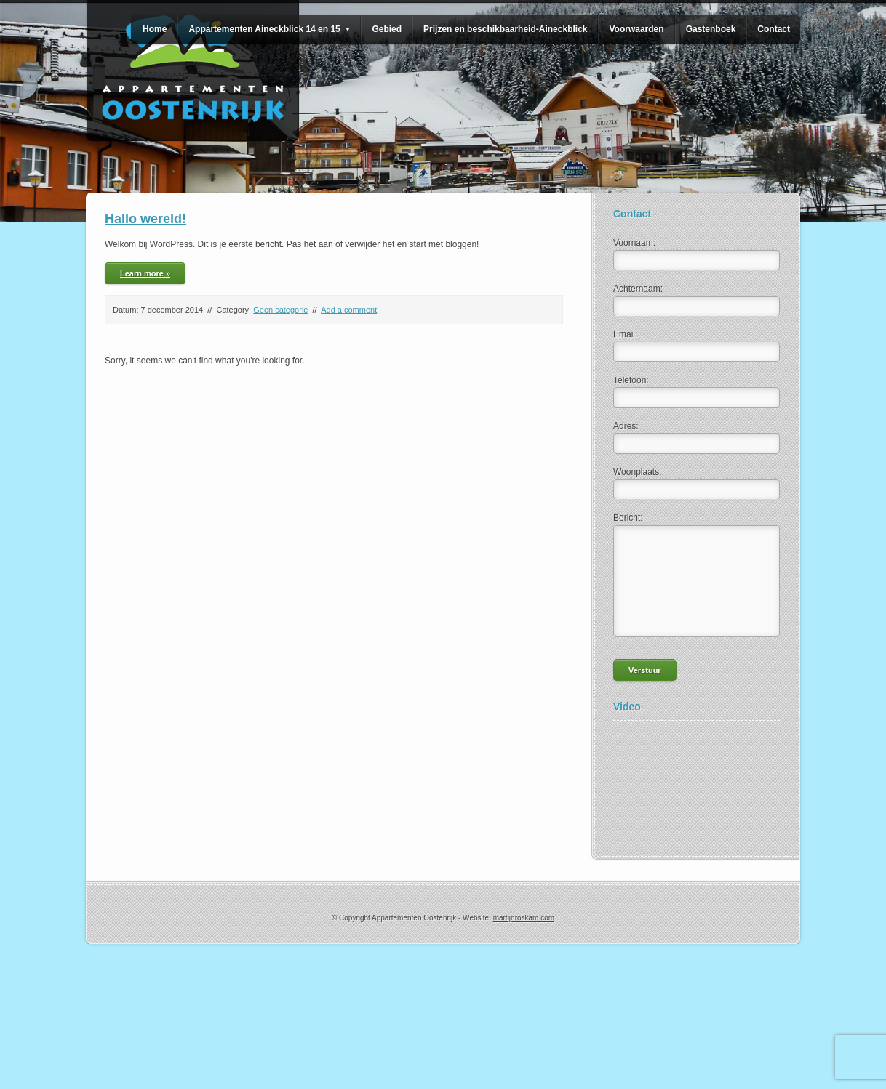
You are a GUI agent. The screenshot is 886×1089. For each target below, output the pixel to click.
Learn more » (145, 273)
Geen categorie (280, 309)
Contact (773, 29)
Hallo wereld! (145, 219)
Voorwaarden (636, 29)
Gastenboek (711, 29)
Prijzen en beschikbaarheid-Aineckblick (505, 29)
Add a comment (349, 309)
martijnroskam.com (523, 918)
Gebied (387, 29)
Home (155, 29)
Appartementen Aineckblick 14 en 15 (269, 29)
